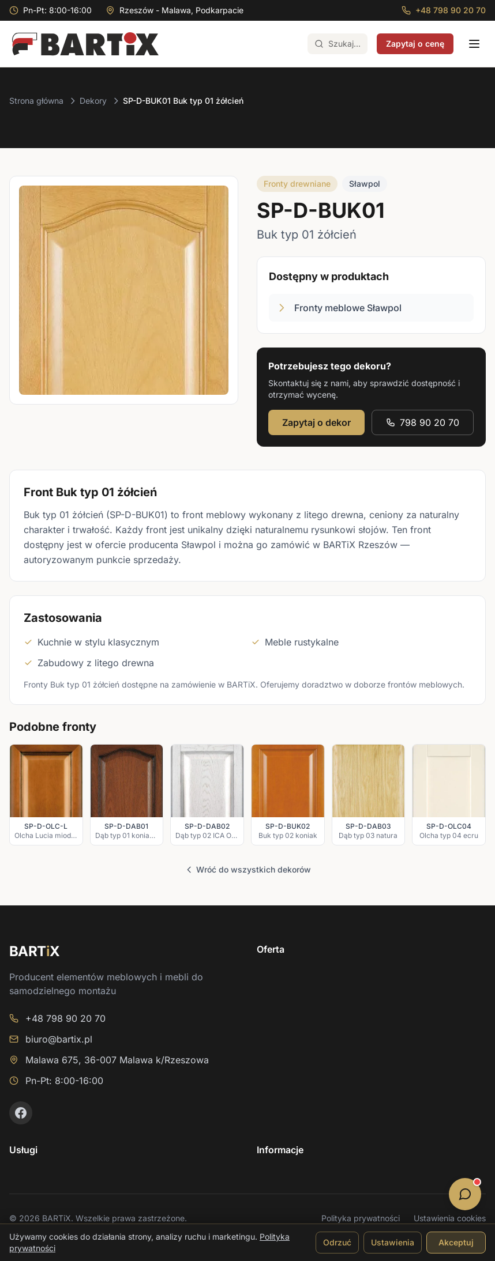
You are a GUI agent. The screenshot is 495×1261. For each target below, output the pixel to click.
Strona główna (36, 100)
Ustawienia (392, 1242)
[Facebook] (20, 1112)
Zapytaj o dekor (316, 422)
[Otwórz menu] (474, 43)
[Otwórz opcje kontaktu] (465, 1194)
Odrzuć (337, 1242)
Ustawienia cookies (450, 1218)
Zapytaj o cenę (415, 43)
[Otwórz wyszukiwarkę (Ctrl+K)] (337, 43)
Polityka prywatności (360, 1218)
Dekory (93, 100)
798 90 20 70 (422, 422)
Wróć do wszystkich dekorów (248, 869)
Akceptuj (456, 1242)
